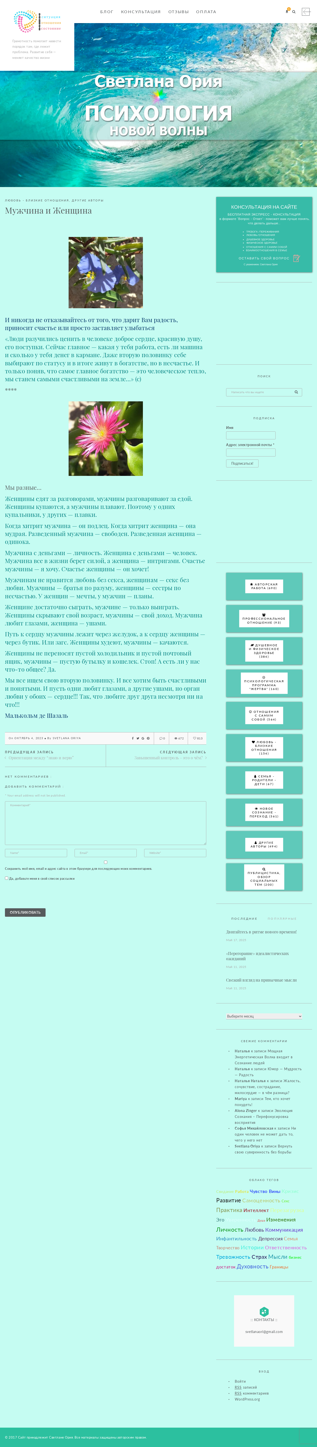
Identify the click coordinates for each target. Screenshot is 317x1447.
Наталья (242, 1051)
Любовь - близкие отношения (37, 200)
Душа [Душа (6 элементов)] (261, 1220)
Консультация (141, 11)
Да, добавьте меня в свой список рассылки (40, 878)
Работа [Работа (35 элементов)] (242, 1191)
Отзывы (178, 11)
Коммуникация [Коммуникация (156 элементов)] (284, 1230)
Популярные (282, 918)
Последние (244, 918)
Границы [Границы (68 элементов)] (279, 1266)
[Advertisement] (264, 323)
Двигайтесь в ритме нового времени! (261, 931)
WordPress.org (247, 1399)
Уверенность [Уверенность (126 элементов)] (241, 1219)
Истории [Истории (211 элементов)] (252, 1247)
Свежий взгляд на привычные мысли (261, 980)
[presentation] (42, 896)
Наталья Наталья (250, 1081)
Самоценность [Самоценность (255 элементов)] (261, 1200)
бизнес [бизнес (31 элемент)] (295, 1257)
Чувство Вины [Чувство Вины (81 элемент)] (265, 1191)
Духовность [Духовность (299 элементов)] (253, 1266)
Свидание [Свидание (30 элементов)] (225, 1191)
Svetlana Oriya (67, 738)
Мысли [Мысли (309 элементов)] (278, 1256)
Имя (230, 427)
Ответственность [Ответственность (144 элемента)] (286, 1247)
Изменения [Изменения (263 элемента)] (281, 1219)
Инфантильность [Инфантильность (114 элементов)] (236, 1238)
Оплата (206, 11)
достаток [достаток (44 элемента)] (226, 1266)
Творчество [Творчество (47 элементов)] (228, 1247)
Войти (240, 1381)
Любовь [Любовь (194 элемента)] (254, 1229)
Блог (107, 11)
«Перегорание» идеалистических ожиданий (257, 956)
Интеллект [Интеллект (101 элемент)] (256, 1210)
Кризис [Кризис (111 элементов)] (290, 1191)
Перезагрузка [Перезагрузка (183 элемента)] (287, 1210)
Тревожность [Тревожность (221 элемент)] (233, 1257)
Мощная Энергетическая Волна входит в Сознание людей (263, 1057)
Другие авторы (88, 200)
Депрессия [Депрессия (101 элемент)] (270, 1238)
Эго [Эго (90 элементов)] (220, 1219)
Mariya (241, 1099)
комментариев (252, 1393)
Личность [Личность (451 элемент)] (229, 1229)
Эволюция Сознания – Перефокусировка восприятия (264, 1116)
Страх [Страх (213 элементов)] (259, 1257)
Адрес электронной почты (250, 445)
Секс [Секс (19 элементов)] (286, 1201)
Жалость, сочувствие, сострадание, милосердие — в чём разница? (268, 1087)
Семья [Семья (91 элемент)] (291, 1238)
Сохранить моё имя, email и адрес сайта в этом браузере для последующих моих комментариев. (78, 869)
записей (246, 1387)
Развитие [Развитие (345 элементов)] (228, 1200)
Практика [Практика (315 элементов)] (229, 1209)
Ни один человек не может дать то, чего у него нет (265, 1134)
